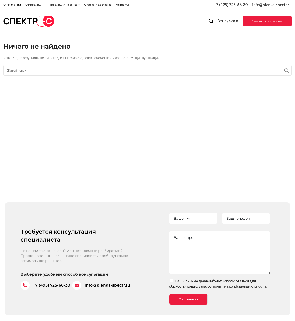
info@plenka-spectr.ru (272, 4)
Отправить (188, 299)
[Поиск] (211, 21)
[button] (267, 21)
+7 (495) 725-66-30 (231, 4)
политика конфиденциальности (239, 286)
